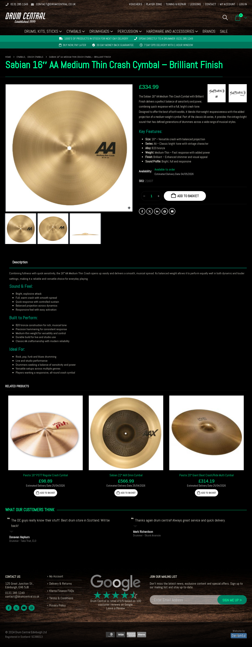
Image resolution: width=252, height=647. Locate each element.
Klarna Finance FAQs (61, 591)
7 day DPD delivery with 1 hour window (168, 45)
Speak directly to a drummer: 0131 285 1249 (166, 38)
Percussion (128, 31)
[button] (225, 17)
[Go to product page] (45, 433)
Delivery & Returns (60, 583)
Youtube (24, 608)
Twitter (149, 211)
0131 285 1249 (16, 4)
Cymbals (73, 31)
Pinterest (164, 211)
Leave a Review (115, 608)
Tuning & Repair (176, 4)
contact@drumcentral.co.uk (53, 4)
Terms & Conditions (61, 598)
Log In (243, 4)
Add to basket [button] (47, 492)
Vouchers (135, 4)
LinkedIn (157, 211)
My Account (227, 4)
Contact (210, 4)
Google (129, 604)
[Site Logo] (25, 18)
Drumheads (99, 31)
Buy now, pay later (74, 45)
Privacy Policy (57, 605)
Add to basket (188, 196)
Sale (224, 31)
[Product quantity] (151, 196)
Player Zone (154, 4)
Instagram (32, 608)
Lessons (195, 4)
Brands (208, 31)
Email (172, 211)
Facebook (142, 211)
